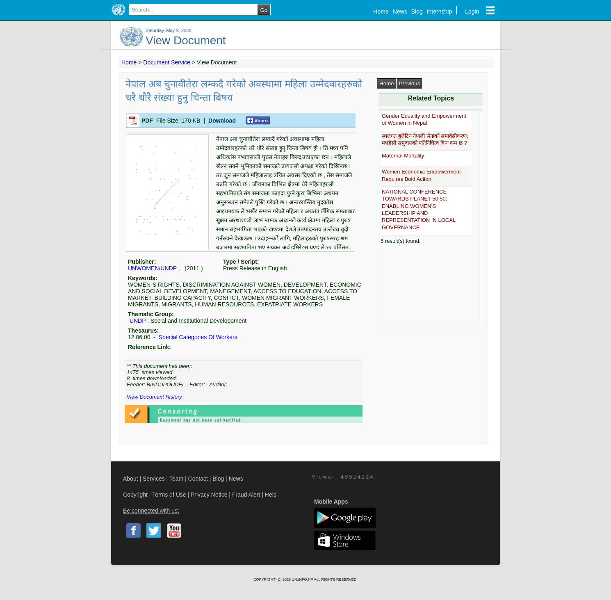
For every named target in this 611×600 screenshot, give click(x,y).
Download (222, 120)
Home (380, 11)
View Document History (154, 397)
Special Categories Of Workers (197, 337)
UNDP (138, 320)
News (400, 11)
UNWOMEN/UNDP (152, 268)
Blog (417, 11)
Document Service (166, 62)
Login (472, 11)
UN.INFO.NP (303, 579)
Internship (439, 11)
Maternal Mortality (403, 156)
